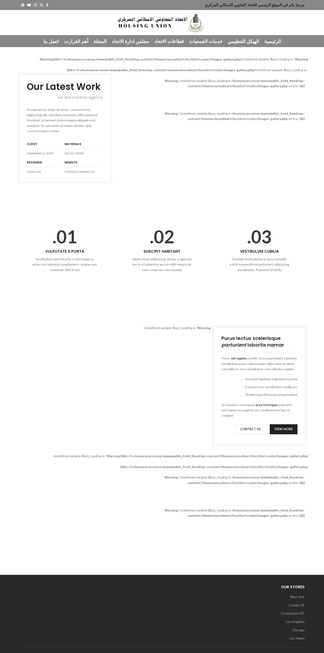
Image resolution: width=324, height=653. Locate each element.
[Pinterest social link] (23, 5)
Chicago (298, 630)
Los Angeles (295, 622)
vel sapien (239, 358)
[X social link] (41, 5)
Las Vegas (297, 638)
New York (297, 597)
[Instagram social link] (35, 5)
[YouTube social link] (29, 5)
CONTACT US (250, 429)
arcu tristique (266, 405)
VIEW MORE (284, 429)
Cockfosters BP (293, 613)
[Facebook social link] (46, 5)
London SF (297, 605)
